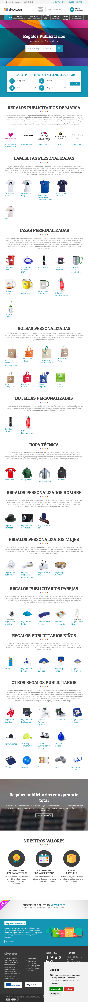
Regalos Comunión (76, 669)
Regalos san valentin (9, 622)
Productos (32, 959)
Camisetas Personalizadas (34, 17)
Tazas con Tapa (9, 268)
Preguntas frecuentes (32, 962)
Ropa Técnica (10, 479)
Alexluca (77, 144)
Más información (44, 815)
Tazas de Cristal (8, 292)
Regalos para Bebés (27, 669)
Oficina (7, 767)
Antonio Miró (27, 144)
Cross (60, 144)
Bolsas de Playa (27, 359)
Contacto (31, 970)
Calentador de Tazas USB (26, 269)
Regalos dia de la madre (9, 573)
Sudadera (60, 479)
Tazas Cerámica (59, 268)
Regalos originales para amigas (27, 574)
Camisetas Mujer (26, 194)
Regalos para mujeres (44, 573)
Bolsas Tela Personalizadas (47, 361)
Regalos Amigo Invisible (41, 722)
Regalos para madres (61, 573)
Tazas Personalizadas (44, 230)
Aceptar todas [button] (56, 989)
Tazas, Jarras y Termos (65, 17)
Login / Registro (75, 2)
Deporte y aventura (75, 768)
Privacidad (20, 997)
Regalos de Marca (46, 17)
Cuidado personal (59, 744)
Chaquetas (26, 479)
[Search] (56, 9)
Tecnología (60, 719)
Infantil (7, 668)
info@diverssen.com (13, 2)
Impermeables (44, 481)
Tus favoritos (59, 2)
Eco (39, 767)
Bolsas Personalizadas (44, 328)
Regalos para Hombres (10, 526)
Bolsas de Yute (62, 359)
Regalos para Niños (61, 669)
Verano (24, 767)
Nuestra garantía (34, 966)
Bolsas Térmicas (59, 385)
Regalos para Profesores (27, 720)
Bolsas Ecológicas (9, 385)
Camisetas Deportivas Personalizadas (45, 197)
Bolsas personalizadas (19, 17)
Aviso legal (29, 997)
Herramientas (10, 743)
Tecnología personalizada (76, 17)
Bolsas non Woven (26, 385)
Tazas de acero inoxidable (76, 269)
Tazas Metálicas (25, 292)
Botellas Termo (8, 430)
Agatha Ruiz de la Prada (10, 145)
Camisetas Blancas (9, 194)
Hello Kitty (44, 144)
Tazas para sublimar (43, 292)
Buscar (75, 83)
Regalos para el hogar (77, 720)
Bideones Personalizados (28, 431)
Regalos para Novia (77, 622)
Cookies (37, 997)
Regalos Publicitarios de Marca (44, 107)
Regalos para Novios (44, 622)
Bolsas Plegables (42, 385)
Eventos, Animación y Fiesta (44, 745)
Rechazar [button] (69, 989)
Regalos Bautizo (41, 669)
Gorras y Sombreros (27, 744)
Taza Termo (43, 267)
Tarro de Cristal (8, 315)
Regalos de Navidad (9, 720)
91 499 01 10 (29, 2)
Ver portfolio (10, 941)
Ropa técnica (44, 444)
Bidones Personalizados (62, 294)
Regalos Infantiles (56, 17)
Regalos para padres (44, 526)
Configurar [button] (55, 994)
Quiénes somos (34, 968)
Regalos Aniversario (60, 622)
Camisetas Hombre (61, 194)
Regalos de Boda (26, 622)
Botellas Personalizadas (44, 398)
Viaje (57, 767)
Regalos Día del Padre (26, 526)
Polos (6, 218)
